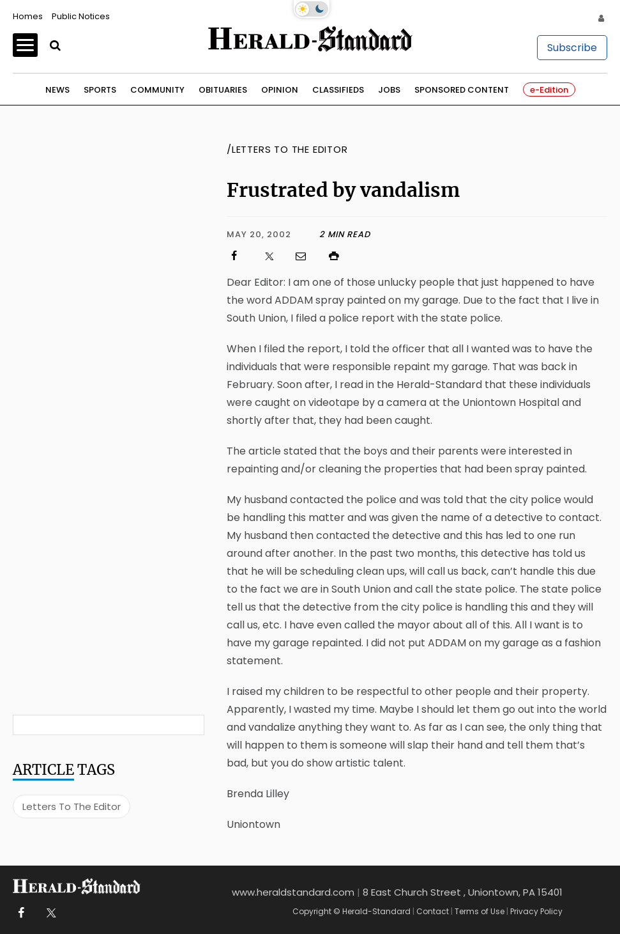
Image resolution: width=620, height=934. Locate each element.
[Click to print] (467, 256)
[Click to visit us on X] (273, 256)
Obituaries (223, 90)
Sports (100, 90)
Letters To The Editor (71, 806)
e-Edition (549, 90)
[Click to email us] (307, 256)
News (57, 90)
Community (157, 90)
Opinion (279, 90)
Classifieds (338, 90)
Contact (432, 911)
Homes (28, 16)
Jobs (389, 90)
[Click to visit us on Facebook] (240, 256)
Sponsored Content (461, 90)
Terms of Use (479, 911)
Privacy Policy (536, 911)
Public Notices (81, 16)
